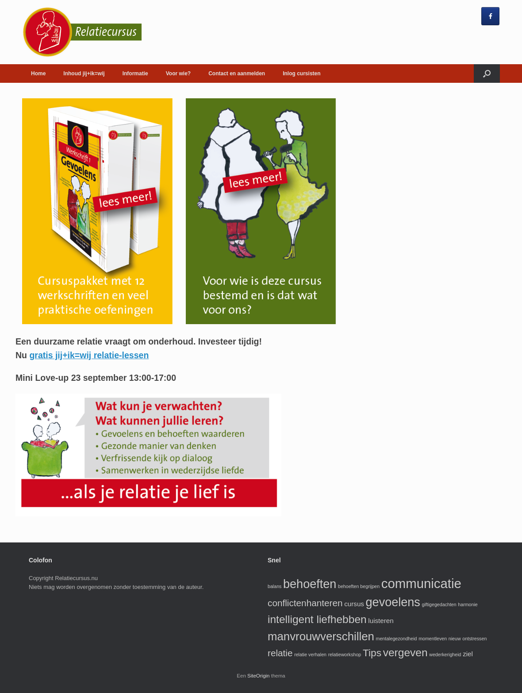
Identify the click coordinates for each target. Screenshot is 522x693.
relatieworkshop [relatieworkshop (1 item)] (344, 654)
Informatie (135, 73)
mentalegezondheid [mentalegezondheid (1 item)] (396, 638)
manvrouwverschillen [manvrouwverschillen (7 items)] (321, 636)
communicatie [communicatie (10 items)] (421, 583)
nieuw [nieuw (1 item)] (455, 638)
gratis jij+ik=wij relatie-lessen (89, 355)
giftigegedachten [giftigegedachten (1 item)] (439, 604)
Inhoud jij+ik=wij (83, 73)
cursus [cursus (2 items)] (354, 604)
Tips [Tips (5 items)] (372, 652)
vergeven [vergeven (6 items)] (405, 652)
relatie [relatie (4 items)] (280, 653)
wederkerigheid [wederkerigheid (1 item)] (445, 654)
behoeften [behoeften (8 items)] (309, 584)
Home (38, 73)
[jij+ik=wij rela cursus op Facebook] (490, 16)
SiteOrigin (258, 675)
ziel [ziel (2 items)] (468, 654)
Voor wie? (178, 73)
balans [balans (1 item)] (274, 586)
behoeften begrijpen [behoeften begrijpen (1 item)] (359, 586)
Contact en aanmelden (236, 73)
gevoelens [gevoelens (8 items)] (393, 602)
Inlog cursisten (301, 73)
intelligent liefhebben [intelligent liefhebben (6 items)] (317, 619)
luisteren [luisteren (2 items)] (380, 620)
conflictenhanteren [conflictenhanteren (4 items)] (305, 603)
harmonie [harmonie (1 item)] (467, 604)
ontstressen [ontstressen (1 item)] (474, 638)
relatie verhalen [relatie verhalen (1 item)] (310, 654)
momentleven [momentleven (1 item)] (432, 638)
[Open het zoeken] (487, 73)
